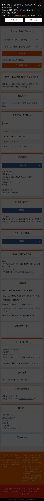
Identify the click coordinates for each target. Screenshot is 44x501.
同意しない (33, 20)
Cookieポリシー (20, 15)
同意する (14, 20)
